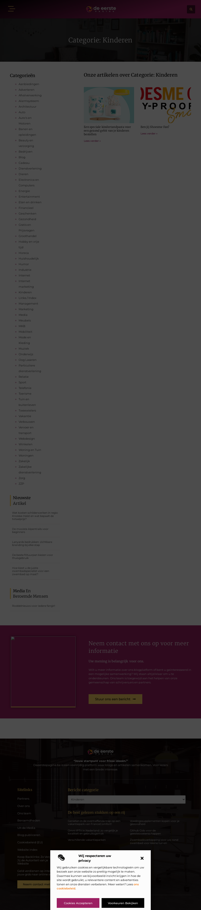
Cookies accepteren (78, 903)
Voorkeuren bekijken (123, 903)
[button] (142, 858)
